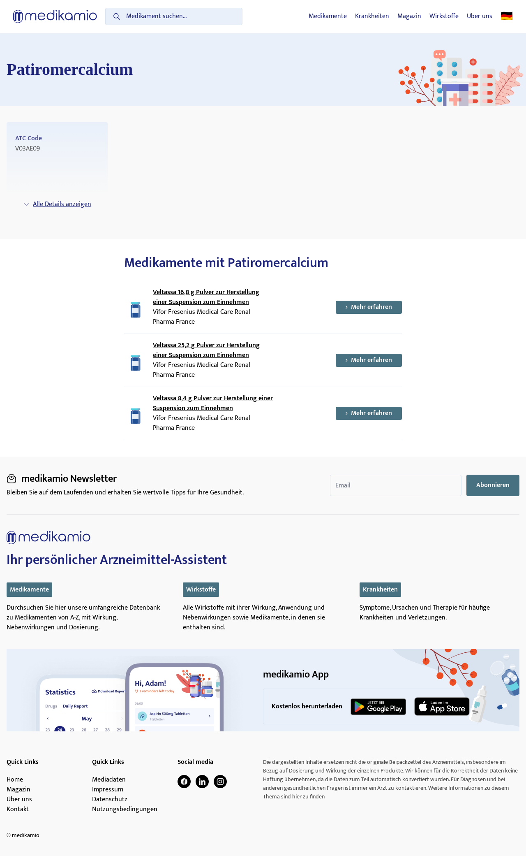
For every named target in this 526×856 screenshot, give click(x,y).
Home (15, 780)
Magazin (409, 16)
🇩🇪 (507, 16)
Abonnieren (493, 485)
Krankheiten (372, 16)
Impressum (107, 790)
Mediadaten (109, 780)
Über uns (479, 16)
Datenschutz (109, 800)
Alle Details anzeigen (57, 204)
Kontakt (18, 809)
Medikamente (328, 16)
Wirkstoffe (444, 16)
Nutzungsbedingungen (124, 809)
